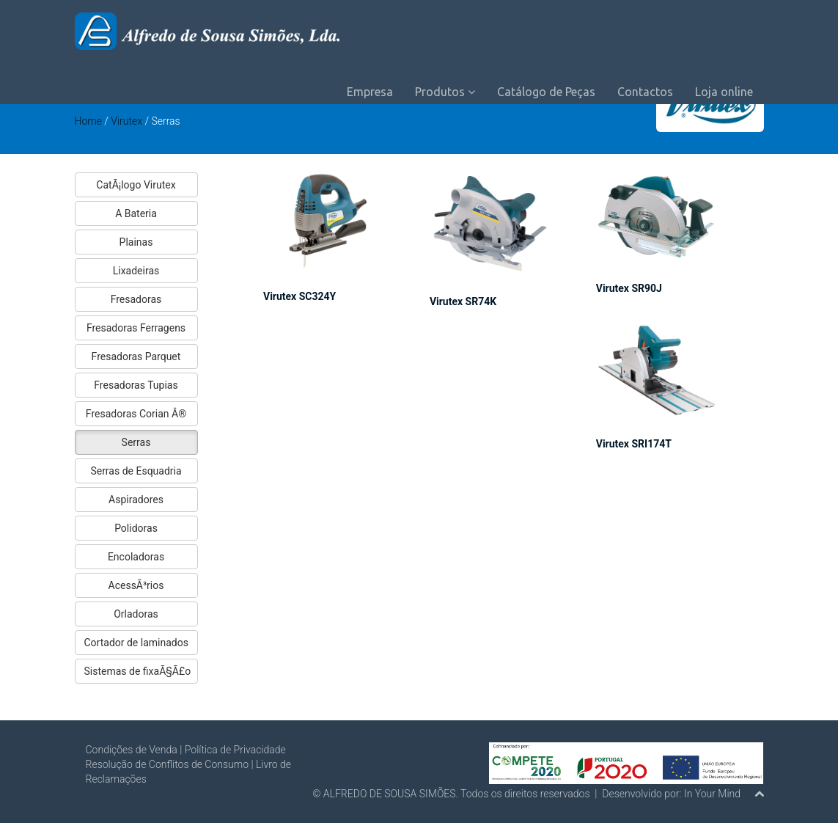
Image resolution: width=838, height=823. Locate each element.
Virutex (127, 121)
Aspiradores (136, 499)
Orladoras (136, 614)
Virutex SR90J (629, 288)
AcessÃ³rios (136, 585)
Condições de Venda (131, 750)
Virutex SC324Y (299, 296)
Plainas (136, 242)
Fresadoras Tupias (135, 385)
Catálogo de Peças (546, 91)
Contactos (645, 91)
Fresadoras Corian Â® (136, 414)
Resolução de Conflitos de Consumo (167, 764)
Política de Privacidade (235, 750)
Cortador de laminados (136, 642)
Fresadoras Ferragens (136, 328)
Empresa (370, 91)
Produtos (445, 91)
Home (88, 121)
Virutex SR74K (463, 301)
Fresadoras (136, 299)
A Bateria (136, 213)
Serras (136, 442)
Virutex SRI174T (634, 444)
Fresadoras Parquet (136, 356)
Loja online (724, 91)
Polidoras (136, 528)
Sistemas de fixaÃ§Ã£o (137, 671)
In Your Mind (712, 794)
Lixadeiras (136, 271)
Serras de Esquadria (135, 471)
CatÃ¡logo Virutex (135, 185)
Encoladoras (136, 557)
